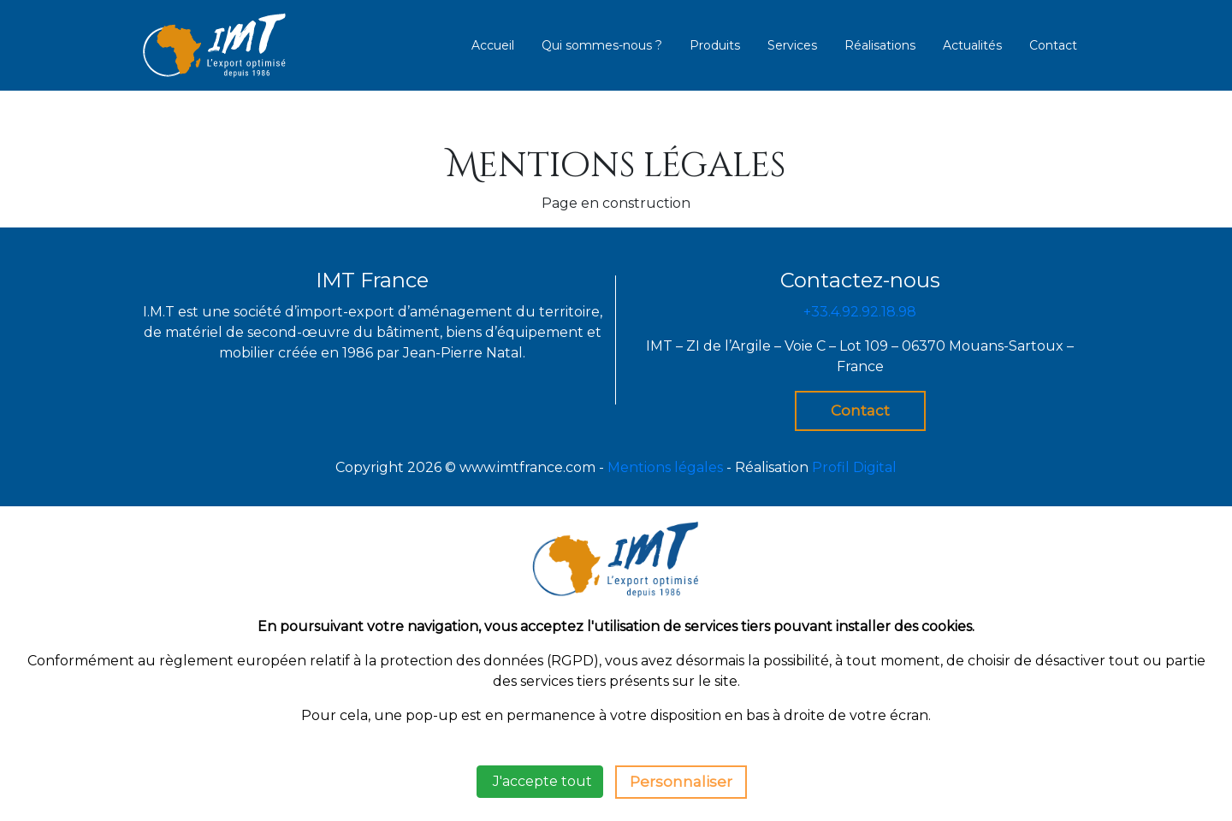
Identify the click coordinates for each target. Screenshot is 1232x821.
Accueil (492, 45)
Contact (1053, 45)
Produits (715, 45)
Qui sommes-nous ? (602, 45)
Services (792, 45)
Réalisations (879, 45)
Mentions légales (665, 467)
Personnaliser (681, 781)
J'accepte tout (540, 781)
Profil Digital (854, 467)
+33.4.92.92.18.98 (859, 312)
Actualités (972, 45)
